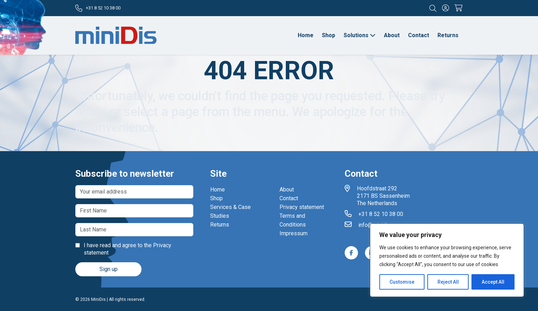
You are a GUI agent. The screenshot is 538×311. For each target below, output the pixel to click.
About (392, 35)
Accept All (493, 282)
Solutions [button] (359, 35)
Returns (447, 35)
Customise (401, 282)
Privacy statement (302, 207)
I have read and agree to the (123, 249)
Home (305, 35)
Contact (418, 35)
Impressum (294, 233)
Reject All (448, 282)
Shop (328, 35)
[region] (447, 260)
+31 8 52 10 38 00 (97, 8)
